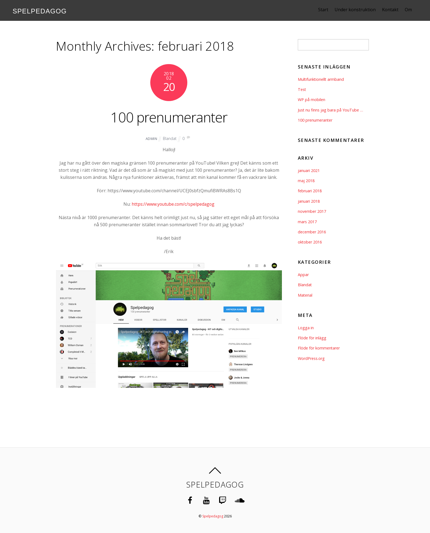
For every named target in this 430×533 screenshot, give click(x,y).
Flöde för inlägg (312, 337)
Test (302, 89)
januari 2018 (309, 201)
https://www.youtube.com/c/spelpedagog (173, 204)
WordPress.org (311, 358)
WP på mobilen (311, 99)
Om (413, 10)
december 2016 (312, 231)
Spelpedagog (213, 516)
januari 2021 (309, 170)
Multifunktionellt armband (321, 79)
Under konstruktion (360, 10)
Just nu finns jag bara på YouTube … (330, 110)
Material (305, 295)
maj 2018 (306, 180)
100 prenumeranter (169, 116)
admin (151, 138)
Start (328, 10)
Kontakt (395, 10)
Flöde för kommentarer (319, 348)
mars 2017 (307, 221)
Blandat (170, 138)
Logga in (306, 327)
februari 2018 (310, 190)
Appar (303, 274)
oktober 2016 (310, 242)
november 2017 (312, 211)
